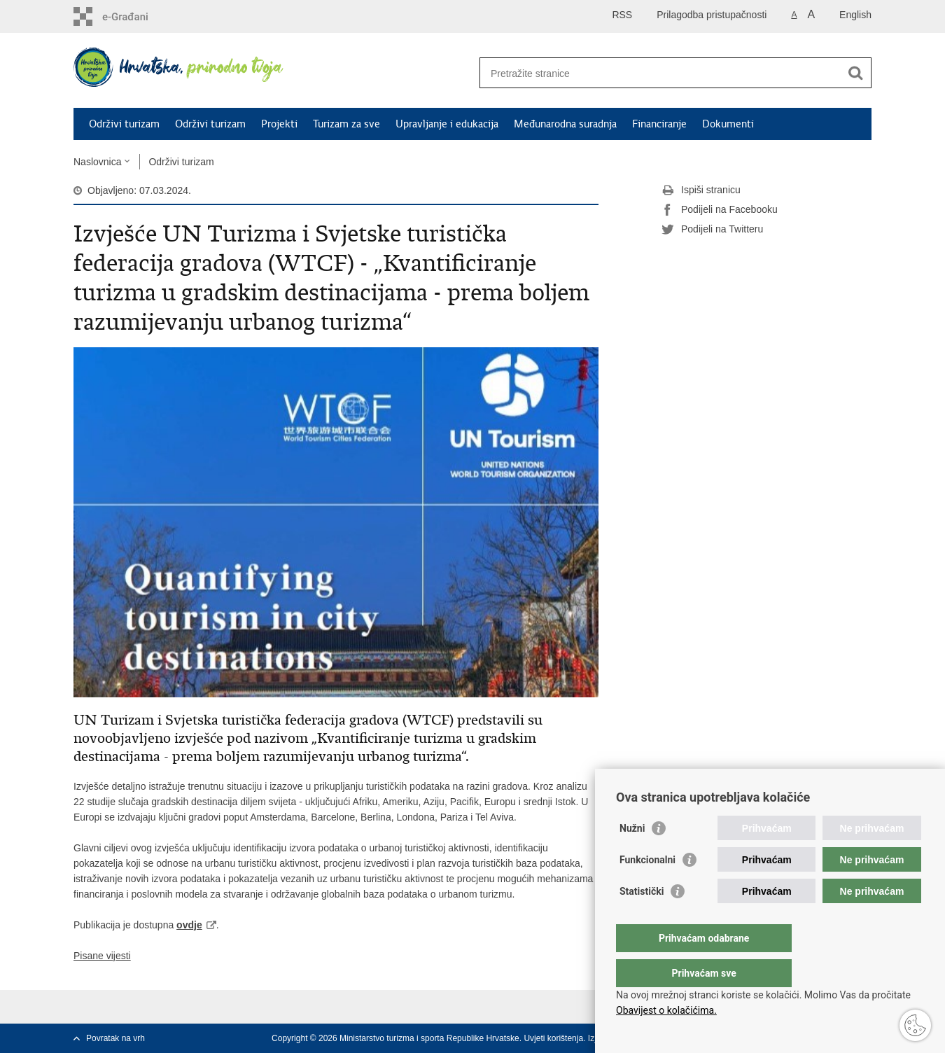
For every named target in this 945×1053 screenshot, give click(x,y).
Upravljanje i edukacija (447, 124)
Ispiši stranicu (701, 190)
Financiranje (659, 124)
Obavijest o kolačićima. (666, 1010)
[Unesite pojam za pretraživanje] (660, 73)
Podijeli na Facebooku (720, 210)
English (855, 14)
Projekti (279, 124)
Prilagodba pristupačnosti (711, 14)
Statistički (642, 919)
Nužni (632, 856)
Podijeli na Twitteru (712, 229)
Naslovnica (97, 161)
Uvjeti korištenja (553, 1038)
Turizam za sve (346, 124)
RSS (622, 14)
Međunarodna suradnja (565, 124)
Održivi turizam (124, 124)
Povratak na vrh (115, 1038)
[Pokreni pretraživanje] (855, 73)
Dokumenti (728, 124)
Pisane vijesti (102, 955)
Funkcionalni (648, 887)
